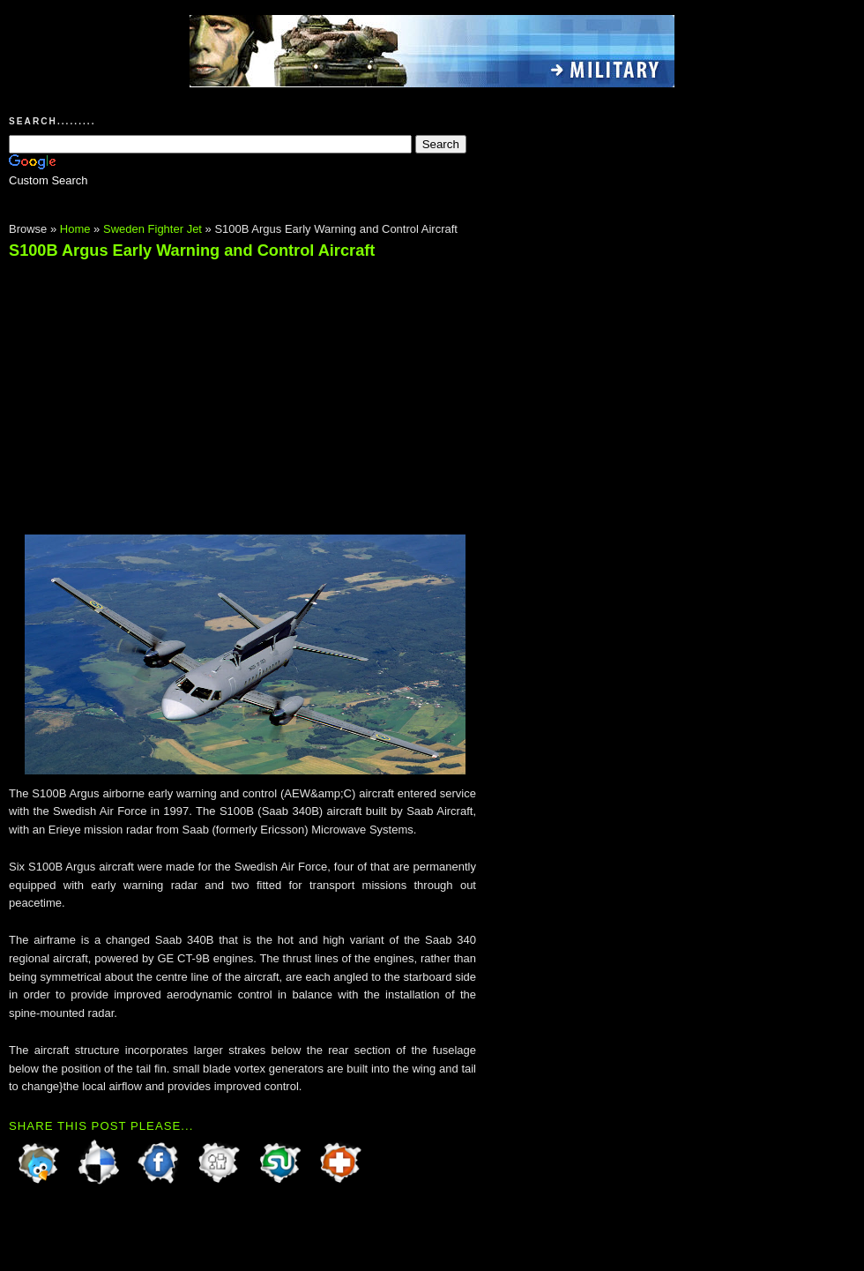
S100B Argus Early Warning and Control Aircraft (192, 250)
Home (75, 229)
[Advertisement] (157, 388)
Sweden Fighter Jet (152, 229)
